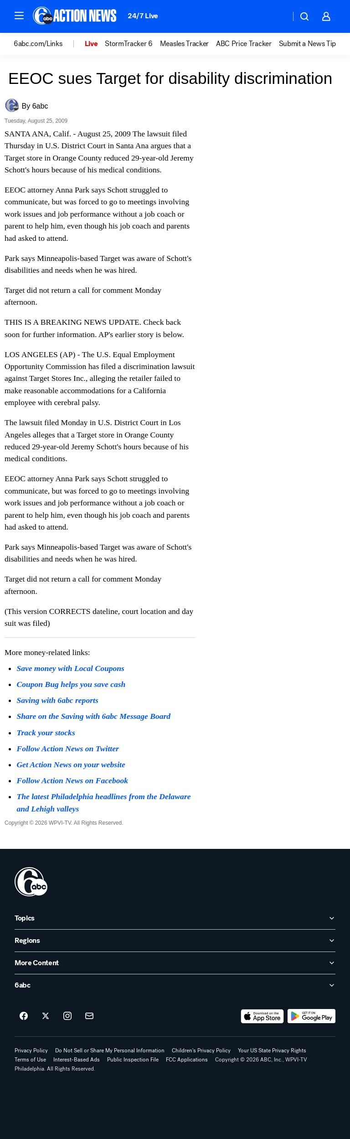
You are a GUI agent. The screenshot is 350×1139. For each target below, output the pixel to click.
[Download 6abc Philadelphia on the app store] (262, 1016)
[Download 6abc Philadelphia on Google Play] (311, 1016)
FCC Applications (187, 1059)
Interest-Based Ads (76, 1059)
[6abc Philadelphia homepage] (75, 16)
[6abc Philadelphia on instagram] (67, 1016)
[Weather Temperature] (276, 16)
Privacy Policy (31, 1050)
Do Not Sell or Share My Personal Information (110, 1050)
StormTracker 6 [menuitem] (129, 44)
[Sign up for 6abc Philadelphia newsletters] (89, 1016)
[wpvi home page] (31, 881)
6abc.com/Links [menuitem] (38, 44)
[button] (19, 15)
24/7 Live (143, 16)
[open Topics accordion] (175, 918)
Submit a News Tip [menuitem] (307, 44)
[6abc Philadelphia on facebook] (24, 1016)
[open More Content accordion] (175, 963)
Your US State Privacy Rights (272, 1050)
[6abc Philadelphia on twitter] (45, 1016)
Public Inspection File (133, 1059)
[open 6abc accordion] (175, 985)
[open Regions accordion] (175, 940)
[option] (49, 44)
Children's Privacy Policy (201, 1050)
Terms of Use (30, 1059)
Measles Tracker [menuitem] (184, 44)
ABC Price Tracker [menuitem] (244, 44)
